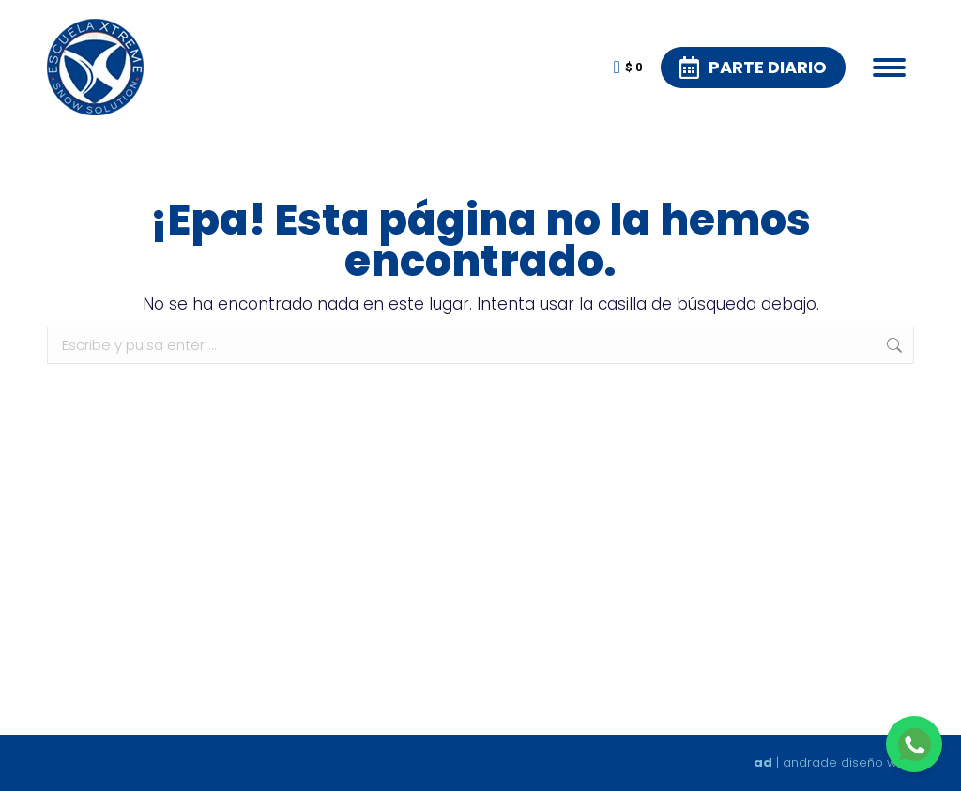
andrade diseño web (848, 762)
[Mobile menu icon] (889, 67)
